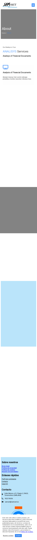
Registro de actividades (10, 472)
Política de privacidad (9, 468)
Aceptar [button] (18, 535)
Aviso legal (5, 466)
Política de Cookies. (27, 532)
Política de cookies (8, 470)
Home (4, 34)
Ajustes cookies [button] (8, 536)
